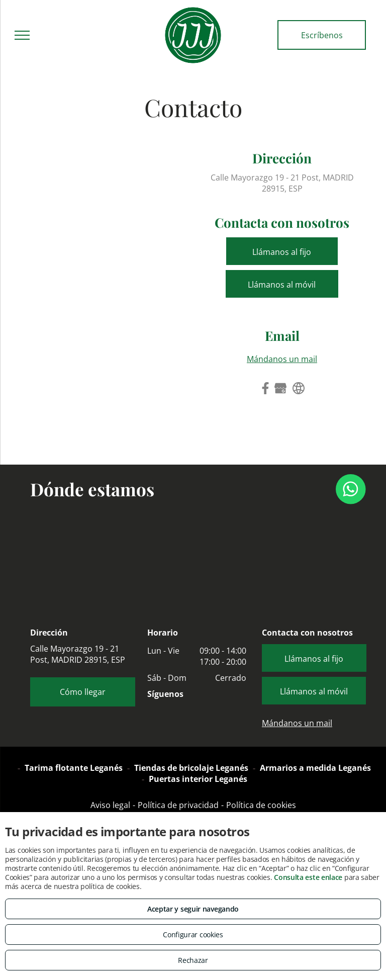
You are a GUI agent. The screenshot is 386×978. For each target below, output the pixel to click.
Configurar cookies (193, 934)
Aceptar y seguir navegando (193, 909)
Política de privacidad (178, 805)
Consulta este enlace (308, 877)
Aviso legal (110, 805)
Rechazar (193, 960)
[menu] (22, 35)
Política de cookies (261, 805)
